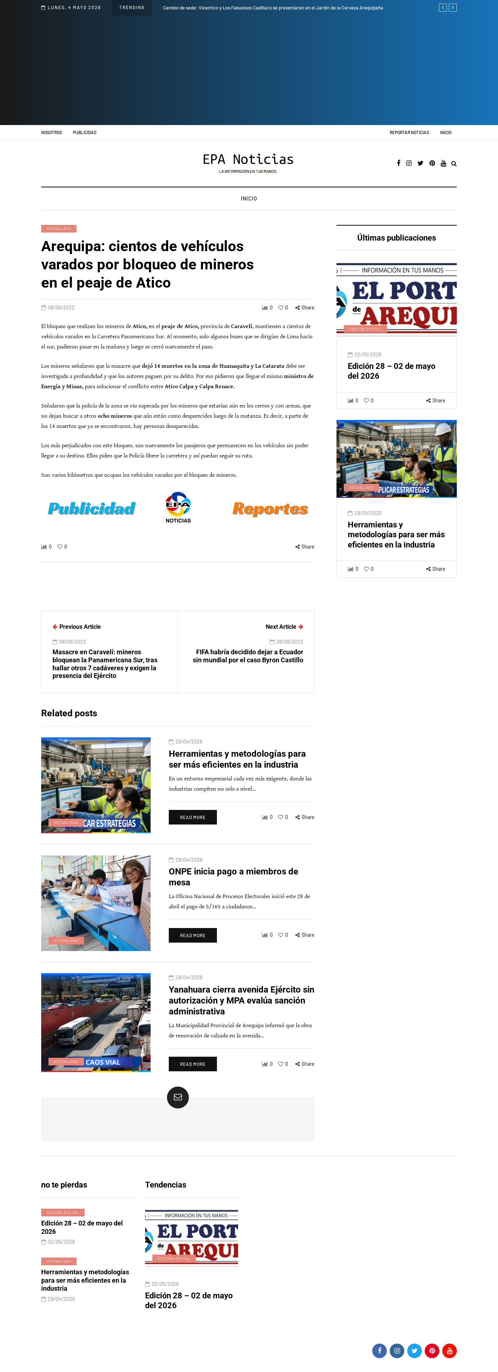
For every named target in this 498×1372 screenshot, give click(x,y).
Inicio (445, 132)
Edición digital (365, 341)
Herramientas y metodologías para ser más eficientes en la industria (396, 547)
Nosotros (51, 132)
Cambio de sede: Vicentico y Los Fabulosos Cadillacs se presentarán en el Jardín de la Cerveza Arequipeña (273, 8)
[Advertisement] (249, 70)
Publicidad (84, 132)
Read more (193, 830)
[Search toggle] (454, 163)
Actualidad (59, 228)
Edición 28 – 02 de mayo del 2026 (82, 1240)
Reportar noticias (409, 132)
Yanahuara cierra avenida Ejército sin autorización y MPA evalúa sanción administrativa (241, 1013)
